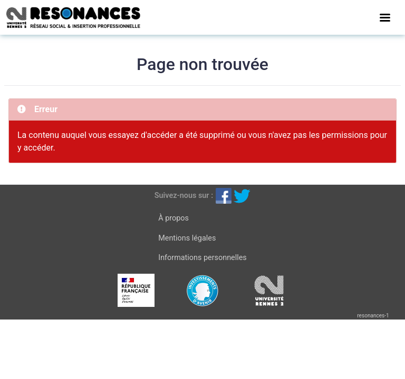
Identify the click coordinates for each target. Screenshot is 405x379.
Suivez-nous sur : (184, 195)
